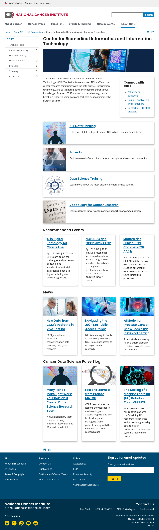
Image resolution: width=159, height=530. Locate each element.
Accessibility (79, 463)
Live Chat (85, 509)
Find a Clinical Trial (49, 479)
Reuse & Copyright (15, 474)
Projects (13, 65)
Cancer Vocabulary (18, 50)
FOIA (75, 469)
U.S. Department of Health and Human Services (132, 515)
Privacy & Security (82, 474)
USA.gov (150, 525)
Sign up (114, 478)
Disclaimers (79, 479)
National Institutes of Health (141, 519)
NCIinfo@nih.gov (126, 509)
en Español (10, 469)
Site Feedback (147, 509)
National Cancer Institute (142, 522)
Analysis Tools (16, 44)
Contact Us (45, 463)
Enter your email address (121, 464)
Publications (45, 469)
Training (13, 71)
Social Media (11, 479)
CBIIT (10, 39)
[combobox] (127, 14)
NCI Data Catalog (18, 55)
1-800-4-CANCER (103, 509)
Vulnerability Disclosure (86, 484)
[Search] (148, 14)
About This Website (15, 463)
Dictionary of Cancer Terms (53, 474)
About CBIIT (15, 76)
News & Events (17, 60)
